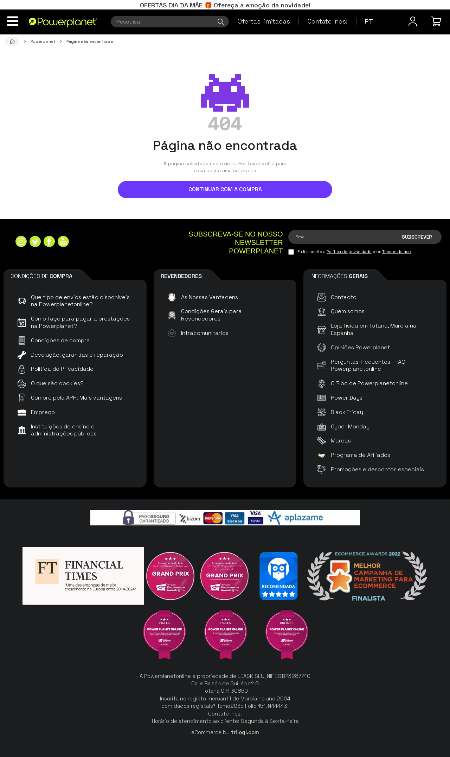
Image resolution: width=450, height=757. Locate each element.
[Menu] (12, 21)
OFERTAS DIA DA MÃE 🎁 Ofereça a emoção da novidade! (225, 5)
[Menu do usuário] (413, 21)
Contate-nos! (327, 21)
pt (369, 21)
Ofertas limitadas (264, 21)
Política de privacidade (349, 251)
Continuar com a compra (225, 189)
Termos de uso (396, 251)
